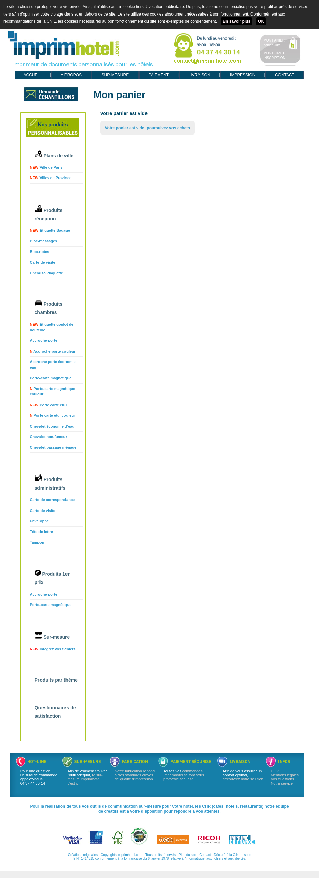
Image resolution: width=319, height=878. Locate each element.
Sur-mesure (52, 636)
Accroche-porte (43, 340)
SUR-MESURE (115, 75)
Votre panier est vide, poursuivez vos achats (147, 128)
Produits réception (49, 213)
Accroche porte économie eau (53, 364)
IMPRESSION (242, 75)
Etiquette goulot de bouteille (51, 327)
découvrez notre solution (243, 779)
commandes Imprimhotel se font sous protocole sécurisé (183, 775)
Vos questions (282, 779)
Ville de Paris (46, 167)
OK (261, 21)
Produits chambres (49, 307)
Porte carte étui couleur (52, 415)
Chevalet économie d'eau (52, 426)
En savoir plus (236, 21)
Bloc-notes (39, 252)
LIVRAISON (199, 75)
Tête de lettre (41, 532)
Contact (205, 855)
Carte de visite (42, 262)
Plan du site (187, 855)
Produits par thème (56, 680)
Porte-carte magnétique (51, 378)
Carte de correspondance (52, 500)
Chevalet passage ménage (53, 447)
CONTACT (284, 75)
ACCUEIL (32, 75)
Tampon (37, 542)
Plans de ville (54, 154)
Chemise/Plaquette (46, 273)
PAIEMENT (159, 75)
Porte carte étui (48, 405)
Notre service (282, 783)
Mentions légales (285, 775)
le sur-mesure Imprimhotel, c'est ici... (85, 779)
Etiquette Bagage (50, 230)
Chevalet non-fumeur (48, 437)
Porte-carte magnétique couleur (52, 391)
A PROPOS (71, 75)
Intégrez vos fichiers (53, 649)
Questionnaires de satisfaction (55, 712)
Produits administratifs (50, 482)
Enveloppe (39, 521)
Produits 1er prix (52, 577)
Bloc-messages (43, 241)
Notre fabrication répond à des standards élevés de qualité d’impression (135, 775)
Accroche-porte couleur (53, 351)
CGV (275, 771)
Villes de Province (51, 178)
